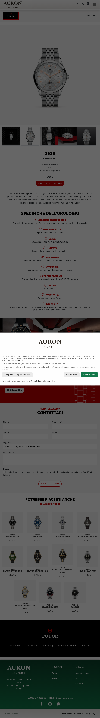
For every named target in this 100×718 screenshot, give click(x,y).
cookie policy (19, 360)
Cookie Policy (35, 381)
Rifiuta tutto (71, 374)
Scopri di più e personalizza (17, 374)
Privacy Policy (49, 381)
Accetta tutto (89, 374)
